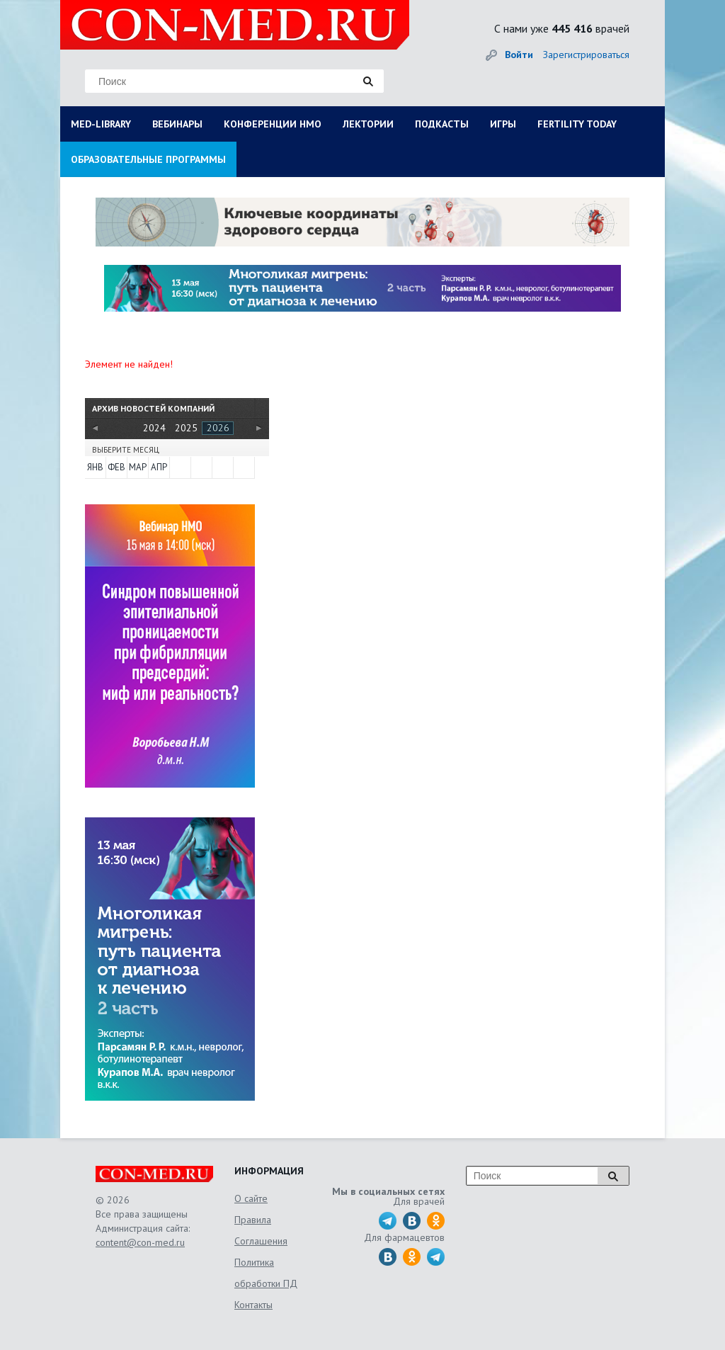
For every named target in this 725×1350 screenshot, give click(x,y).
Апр (159, 467)
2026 (218, 427)
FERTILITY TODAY (577, 124)
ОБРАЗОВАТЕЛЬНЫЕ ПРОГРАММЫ (148, 159)
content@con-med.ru (140, 1242)
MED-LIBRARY (101, 124)
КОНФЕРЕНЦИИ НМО (272, 124)
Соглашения (260, 1241)
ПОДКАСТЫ (442, 124)
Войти (519, 54)
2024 (154, 427)
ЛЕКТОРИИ (368, 124)
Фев (116, 467)
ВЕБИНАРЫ (177, 124)
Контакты (253, 1304)
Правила (252, 1219)
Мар (138, 467)
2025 (186, 427)
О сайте (251, 1198)
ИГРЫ (503, 124)
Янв (95, 467)
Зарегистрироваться (586, 54)
